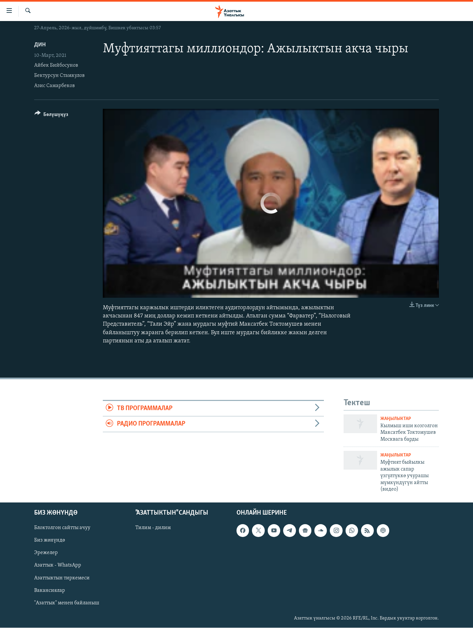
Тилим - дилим (153, 528)
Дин (40, 45)
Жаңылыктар (395, 418)
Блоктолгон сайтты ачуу (62, 528)
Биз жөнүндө (49, 540)
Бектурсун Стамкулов (59, 75)
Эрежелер (46, 553)
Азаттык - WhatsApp (57, 565)
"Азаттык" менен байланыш (66, 603)
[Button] (51, 115)
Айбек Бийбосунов (56, 65)
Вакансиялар (49, 590)
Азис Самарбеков (54, 85)
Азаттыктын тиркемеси (62, 578)
